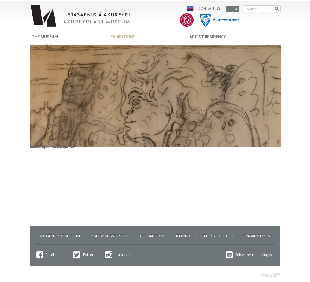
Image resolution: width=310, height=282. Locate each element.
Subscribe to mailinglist (254, 254)
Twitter (88, 254)
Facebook (53, 254)
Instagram (123, 254)
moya (270, 275)
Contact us (209, 8)
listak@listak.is (254, 236)
